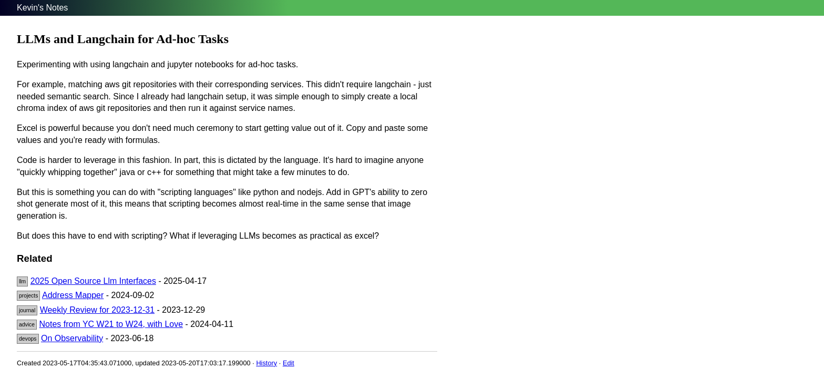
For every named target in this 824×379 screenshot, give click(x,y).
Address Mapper (73, 295)
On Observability (72, 338)
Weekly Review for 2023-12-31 (97, 309)
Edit (288, 363)
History (266, 363)
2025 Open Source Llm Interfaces (93, 280)
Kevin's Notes (42, 7)
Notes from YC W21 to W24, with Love (111, 324)
